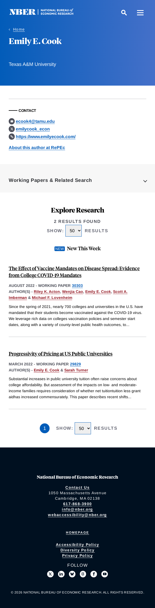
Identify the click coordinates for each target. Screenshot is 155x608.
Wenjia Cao (72, 291)
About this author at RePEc (37, 147)
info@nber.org (77, 509)
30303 (77, 285)
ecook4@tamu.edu (35, 121)
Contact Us (77, 487)
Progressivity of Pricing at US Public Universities (61, 353)
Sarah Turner (76, 370)
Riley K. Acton (47, 291)
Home (19, 29)
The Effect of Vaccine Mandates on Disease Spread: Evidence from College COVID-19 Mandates (74, 271)
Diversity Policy (77, 550)
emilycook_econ (33, 129)
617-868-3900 (77, 504)
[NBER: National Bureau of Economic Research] (46, 13)
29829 (75, 364)
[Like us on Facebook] (93, 574)
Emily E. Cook (98, 291)
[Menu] (140, 13)
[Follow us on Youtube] (104, 574)
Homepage (77, 532)
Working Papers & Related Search (50, 180)
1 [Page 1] (44, 428)
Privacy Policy (77, 555)
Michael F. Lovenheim (52, 297)
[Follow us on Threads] (83, 574)
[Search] (124, 13)
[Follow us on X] (50, 574)
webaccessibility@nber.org (77, 515)
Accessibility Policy (77, 544)
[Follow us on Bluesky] (72, 574)
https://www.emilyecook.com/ (45, 136)
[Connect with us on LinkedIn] (61, 574)
